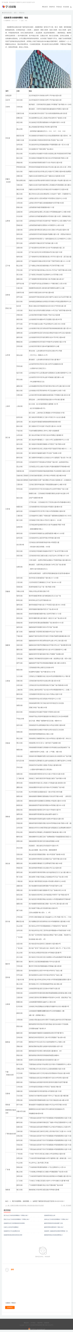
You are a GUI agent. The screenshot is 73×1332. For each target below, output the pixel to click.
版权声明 (39, 1323)
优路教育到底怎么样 (49, 1215)
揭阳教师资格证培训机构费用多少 (53, 1235)
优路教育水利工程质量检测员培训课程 (14, 1223)
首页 (15, 12)
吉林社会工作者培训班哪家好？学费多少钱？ (56, 1219)
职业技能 (66, 6)
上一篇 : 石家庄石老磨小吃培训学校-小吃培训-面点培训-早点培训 (24, 1205)
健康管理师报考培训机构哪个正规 (53, 1223)
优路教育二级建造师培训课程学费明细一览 (56, 1231)
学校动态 (59, 6)
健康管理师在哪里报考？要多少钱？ (54, 1227)
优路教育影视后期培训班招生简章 (13, 1235)
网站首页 (46, 6)
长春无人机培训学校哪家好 (11, 1227)
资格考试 (53, 6)
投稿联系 (46, 1323)
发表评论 (10, 1307)
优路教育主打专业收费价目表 (12, 1231)
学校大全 (21, 12)
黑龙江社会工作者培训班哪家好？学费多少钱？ (17, 1219)
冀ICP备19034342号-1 (48, 1325)
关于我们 (33, 1323)
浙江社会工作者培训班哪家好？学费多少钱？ (16, 1215)
